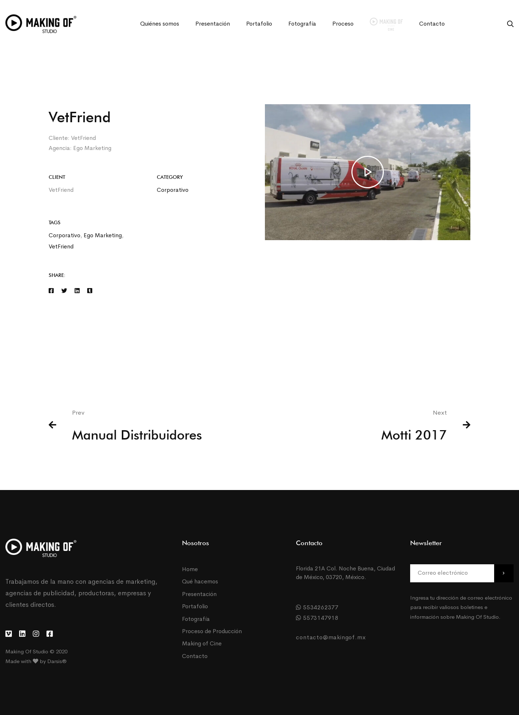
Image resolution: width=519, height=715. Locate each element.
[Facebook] (51, 291)
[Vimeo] (9, 633)
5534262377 (317, 607)
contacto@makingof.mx (330, 637)
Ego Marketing (103, 235)
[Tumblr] (89, 291)
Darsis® (57, 661)
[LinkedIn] (22, 633)
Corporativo (172, 190)
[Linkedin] (77, 291)
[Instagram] (36, 633)
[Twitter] (64, 291)
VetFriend (61, 246)
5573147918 (317, 618)
